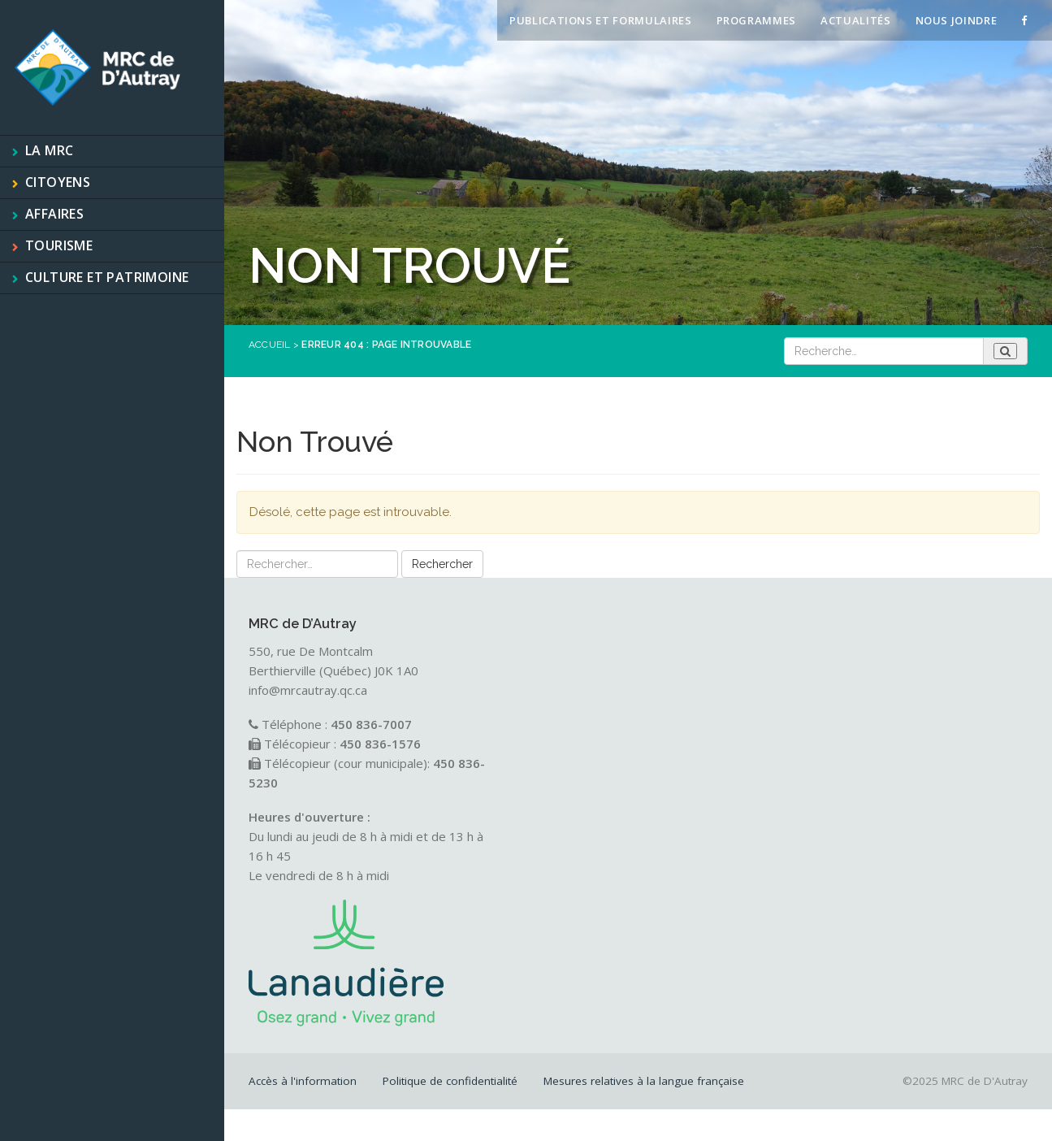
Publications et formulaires (600, 20)
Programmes (756, 20)
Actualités (855, 20)
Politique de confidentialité (450, 1081)
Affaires (54, 214)
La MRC (49, 150)
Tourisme (59, 245)
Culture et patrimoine (106, 277)
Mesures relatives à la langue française (643, 1081)
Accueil (270, 344)
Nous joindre (957, 20)
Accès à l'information (303, 1081)
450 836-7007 (371, 724)
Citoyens (57, 182)
